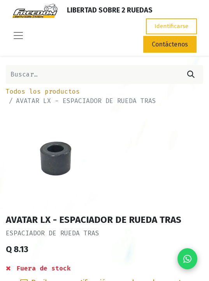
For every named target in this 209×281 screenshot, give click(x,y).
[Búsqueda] (191, 74)
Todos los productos (43, 91)
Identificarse (171, 26)
